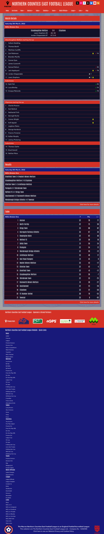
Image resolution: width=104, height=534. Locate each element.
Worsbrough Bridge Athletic (15, 199)
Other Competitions (11, 347)
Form (7, 417)
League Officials (10, 479)
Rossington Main (26, 235)
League (73, 11)
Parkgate (8, 188)
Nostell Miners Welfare (27, 176)
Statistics (46, 11)
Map (7, 463)
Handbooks (9, 488)
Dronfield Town (10, 176)
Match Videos (9, 357)
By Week (8, 366)
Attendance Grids (10, 403)
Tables (38, 11)
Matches (30, 11)
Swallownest (9, 195)
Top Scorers (9, 421)
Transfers (8, 352)
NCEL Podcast (9, 354)
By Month (8, 368)
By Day (7, 364)
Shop (87, 11)
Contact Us (9, 484)
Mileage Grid (9, 465)
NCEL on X (8, 505)
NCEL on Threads (10, 511)
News (22, 11)
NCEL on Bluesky (10, 514)
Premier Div (9, 370)
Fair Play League (10, 424)
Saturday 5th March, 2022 (15, 23)
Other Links (9, 523)
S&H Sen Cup (9, 394)
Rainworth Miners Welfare (26, 195)
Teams (54, 11)
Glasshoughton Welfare (39, 30)
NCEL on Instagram (11, 507)
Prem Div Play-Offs (11, 373)
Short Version (9, 410)
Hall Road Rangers (26, 259)
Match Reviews (10, 350)
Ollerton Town (10, 184)
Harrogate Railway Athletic (29, 232)
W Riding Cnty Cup (11, 396)
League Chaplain (10, 481)
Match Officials (63, 11)
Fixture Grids (9, 401)
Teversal (31, 199)
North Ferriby (24, 224)
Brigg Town (20, 192)
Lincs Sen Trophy (10, 389)
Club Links (8, 521)
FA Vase (8, 384)
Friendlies (8, 398)
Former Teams (10, 468)
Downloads (9, 491)
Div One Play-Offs (10, 377)
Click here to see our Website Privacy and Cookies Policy (53, 531)
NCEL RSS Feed (10, 518)
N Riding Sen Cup (10, 391)
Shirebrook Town (21, 188)
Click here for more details (89, 204)
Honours (8, 493)
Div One (8, 375)
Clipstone (62, 30)
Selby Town (23, 243)
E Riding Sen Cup (10, 387)
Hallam (22, 220)
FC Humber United (26, 293)
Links (81, 11)
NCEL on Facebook (11, 509)
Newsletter (9, 495)
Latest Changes (10, 472)
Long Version (9, 407)
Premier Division (10, 343)
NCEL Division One (12, 27)
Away (7, 414)
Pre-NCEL (8, 498)
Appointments (10, 475)
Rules (7, 486)
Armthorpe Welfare (25, 184)
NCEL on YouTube (10, 516)
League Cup (9, 380)
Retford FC (9, 192)
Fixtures (8, 338)
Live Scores (14, 11)
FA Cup (8, 382)
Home (7, 11)
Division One (9, 345)
